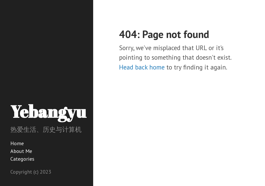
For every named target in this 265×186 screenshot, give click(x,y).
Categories (22, 159)
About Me (21, 151)
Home (17, 143)
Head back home (142, 67)
